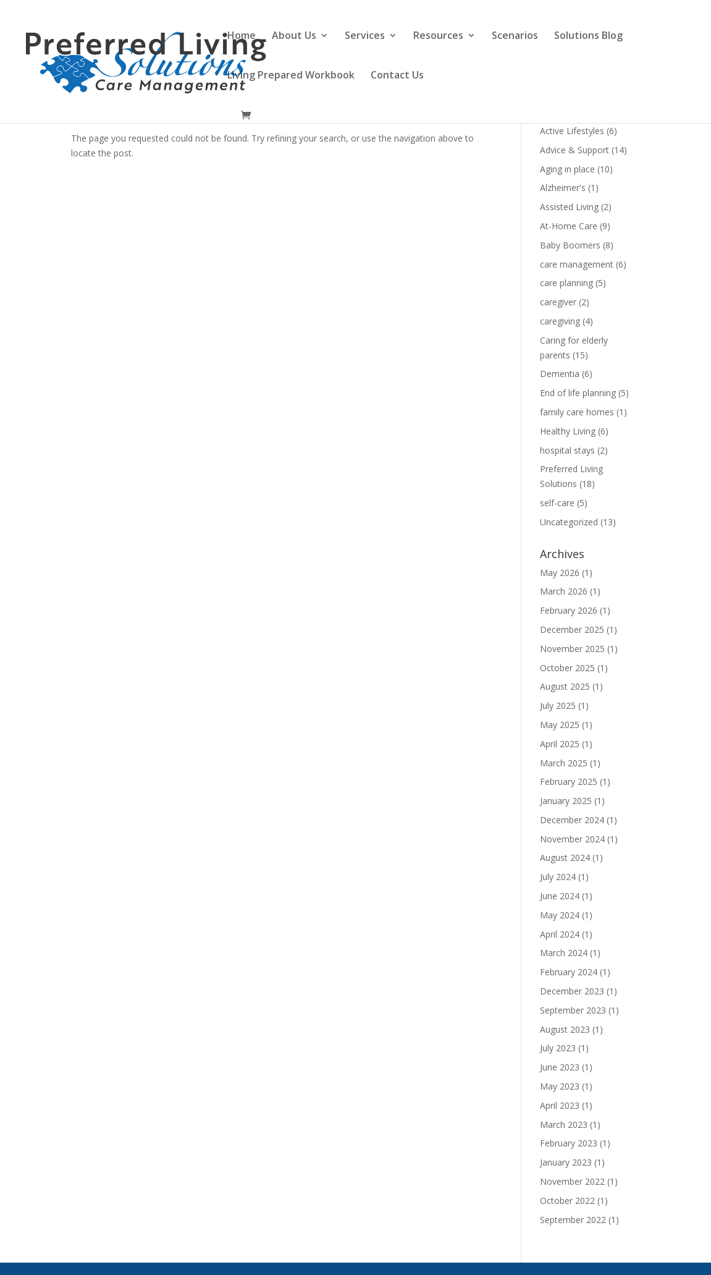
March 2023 (563, 1124)
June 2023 (559, 1067)
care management (576, 264)
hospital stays (567, 450)
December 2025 (572, 629)
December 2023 (572, 991)
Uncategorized (569, 522)
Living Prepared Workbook (291, 76)
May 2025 (559, 725)
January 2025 (566, 801)
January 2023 (566, 1162)
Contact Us (397, 76)
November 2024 (572, 839)
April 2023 (559, 1105)
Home (241, 36)
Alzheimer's (563, 187)
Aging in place (567, 169)
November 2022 (572, 1181)
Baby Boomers (570, 245)
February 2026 (568, 610)
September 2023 (573, 1010)
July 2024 (558, 877)
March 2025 (563, 763)
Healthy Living (567, 431)
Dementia (559, 373)
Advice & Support (574, 150)
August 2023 (565, 1029)
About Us (294, 36)
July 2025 (558, 705)
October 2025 (567, 668)
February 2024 (568, 972)
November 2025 (572, 648)
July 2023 (558, 1048)
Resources (438, 36)
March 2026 (563, 591)
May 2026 (559, 572)
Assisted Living (569, 207)
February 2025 (568, 781)
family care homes (577, 412)
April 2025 (559, 744)
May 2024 (559, 915)
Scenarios (515, 36)
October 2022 (567, 1200)
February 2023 (568, 1143)
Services (365, 36)
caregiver (558, 302)
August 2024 (565, 857)
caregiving (560, 321)
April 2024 (559, 934)
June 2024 (559, 896)
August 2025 (565, 686)
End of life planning (578, 393)
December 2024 (572, 820)
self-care (557, 503)
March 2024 (563, 953)
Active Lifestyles (572, 131)
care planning (566, 283)
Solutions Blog (588, 36)
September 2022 (573, 1220)
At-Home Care (568, 226)
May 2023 (559, 1086)
